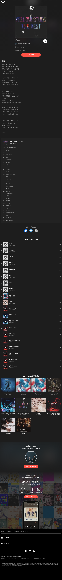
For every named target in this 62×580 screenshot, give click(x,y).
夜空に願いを (9, 191)
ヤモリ (7, 152)
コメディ (8, 169)
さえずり (8, 150)
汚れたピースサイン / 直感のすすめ (8, 414)
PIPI (7, 167)
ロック (7, 164)
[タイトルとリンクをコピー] (36, 230)
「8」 (7, 208)
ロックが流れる (9, 220)
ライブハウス (9, 176)
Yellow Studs (26, 43)
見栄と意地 (8, 159)
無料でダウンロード (31, 496)
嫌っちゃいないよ (38, 393)
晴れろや (8, 210)
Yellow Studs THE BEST (16, 141)
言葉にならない (10, 155)
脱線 (7, 157)
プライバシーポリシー (12, 558)
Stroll (23, 433)
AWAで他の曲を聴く (31, 466)
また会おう (8, 198)
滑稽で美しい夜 (10, 213)
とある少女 (8, 205)
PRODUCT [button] (5, 538)
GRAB (38, 413)
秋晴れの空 (9, 196)
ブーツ (7, 171)
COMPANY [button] (5, 543)
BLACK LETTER (8, 393)
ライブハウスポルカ (10, 174)
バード (28, 531)
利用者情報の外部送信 (25, 558)
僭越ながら (8, 200)
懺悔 (7, 215)
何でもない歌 (9, 193)
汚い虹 (7, 188)
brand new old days (53, 393)
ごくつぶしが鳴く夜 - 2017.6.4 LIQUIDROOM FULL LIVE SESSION (53, 414)
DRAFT (23, 393)
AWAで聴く (31, 54)
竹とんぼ (8, 203)
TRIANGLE (8, 433)
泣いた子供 (9, 217)
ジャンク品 (8, 179)
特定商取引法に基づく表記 (39, 558)
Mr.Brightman (9, 186)
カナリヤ (8, 162)
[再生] (45, 41)
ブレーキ (8, 184)
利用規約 (3, 558)
